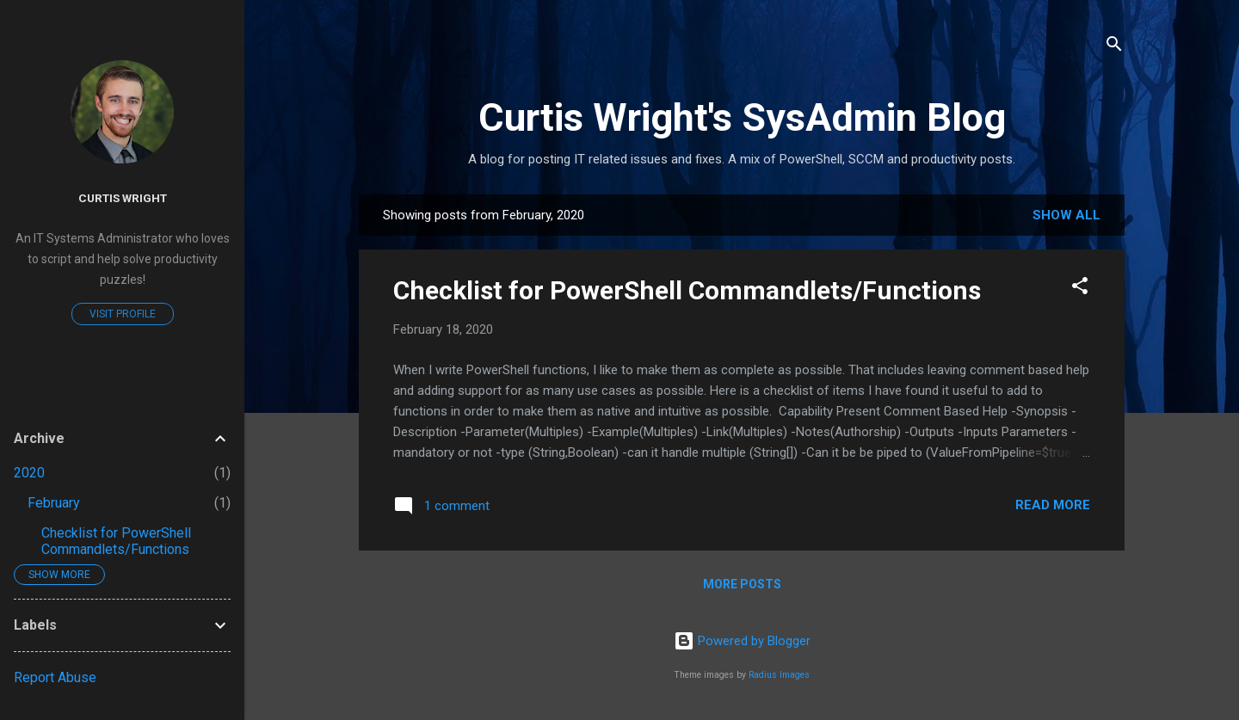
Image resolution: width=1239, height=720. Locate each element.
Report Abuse (55, 677)
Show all (1066, 215)
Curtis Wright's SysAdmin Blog (742, 117)
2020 (29, 473)
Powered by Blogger (742, 641)
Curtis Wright (122, 198)
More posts (742, 584)
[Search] (1114, 47)
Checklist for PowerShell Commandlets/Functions (687, 290)
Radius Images (779, 674)
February (54, 503)
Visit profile (122, 314)
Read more (1052, 505)
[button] (1079, 288)
